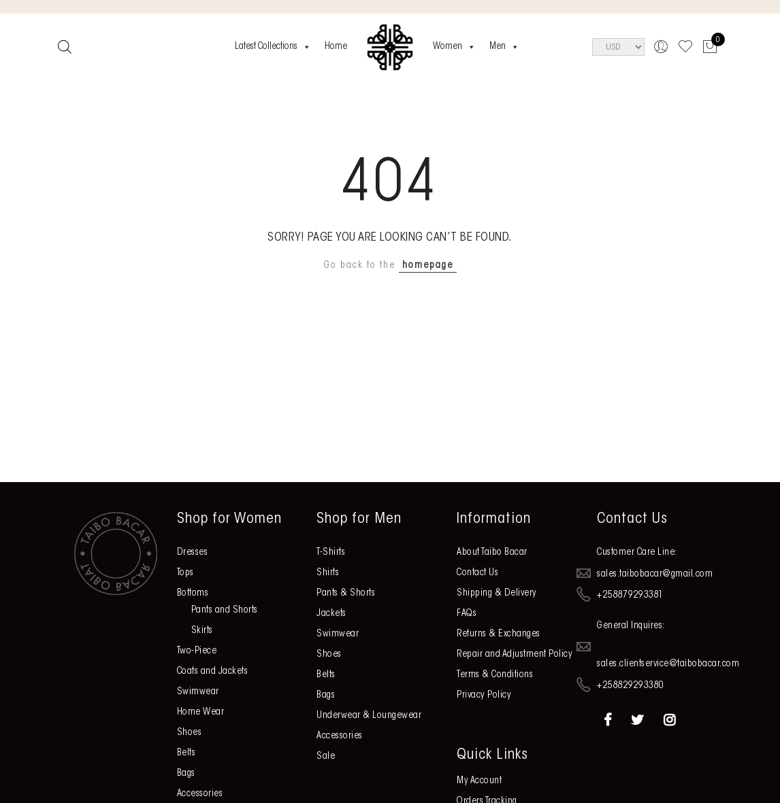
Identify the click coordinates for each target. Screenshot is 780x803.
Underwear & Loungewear (368, 716)
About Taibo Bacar (492, 553)
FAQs (466, 614)
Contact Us (477, 573)
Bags (186, 774)
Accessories (200, 794)
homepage (427, 266)
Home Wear (201, 712)
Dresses (192, 553)
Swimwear (198, 692)
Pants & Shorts (345, 593)
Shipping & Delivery (497, 593)
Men (504, 47)
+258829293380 (630, 686)
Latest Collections (273, 47)
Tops (185, 573)
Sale (325, 757)
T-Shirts (330, 553)
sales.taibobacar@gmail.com (655, 574)
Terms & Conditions (495, 675)
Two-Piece (197, 651)
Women (454, 47)
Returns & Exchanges (498, 634)
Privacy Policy (484, 695)
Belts (186, 753)
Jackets (331, 614)
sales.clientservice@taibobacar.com (668, 664)
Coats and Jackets (212, 672)
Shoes (189, 733)
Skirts (202, 631)
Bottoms (193, 593)
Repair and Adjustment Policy (514, 655)
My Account (479, 781)
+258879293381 (630, 595)
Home (336, 47)
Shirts (327, 573)
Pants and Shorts (224, 610)
